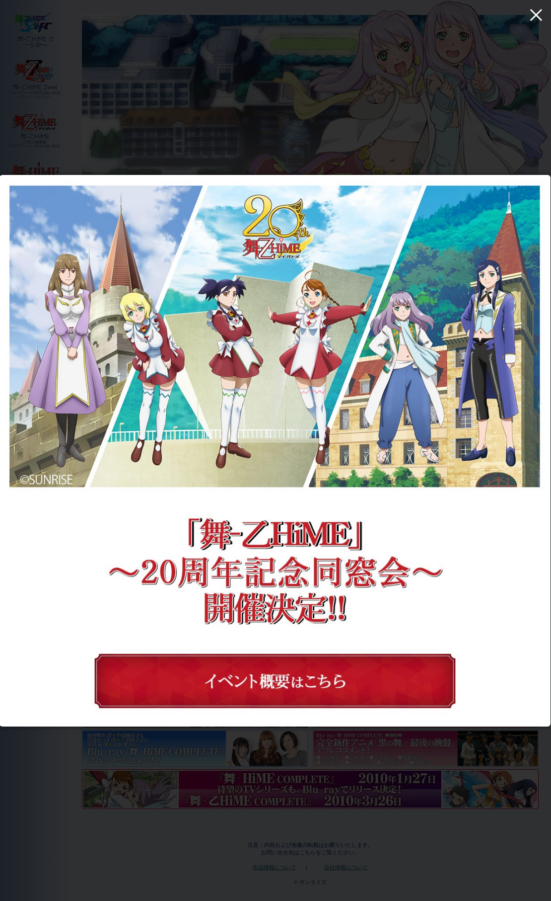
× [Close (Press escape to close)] (536, 15)
